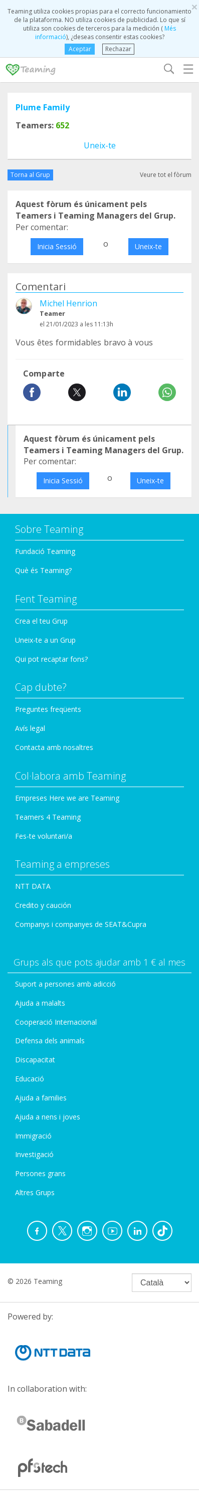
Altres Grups (35, 1192)
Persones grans (40, 1173)
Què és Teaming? (43, 570)
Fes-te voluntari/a (43, 836)
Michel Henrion (68, 303)
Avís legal (30, 728)
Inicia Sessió (57, 246)
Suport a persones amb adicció (65, 984)
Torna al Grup (30, 174)
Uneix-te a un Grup (45, 640)
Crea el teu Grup (41, 621)
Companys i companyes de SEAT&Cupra (80, 924)
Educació (29, 1078)
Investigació (34, 1154)
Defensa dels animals (50, 1040)
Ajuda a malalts (40, 1003)
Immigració (33, 1136)
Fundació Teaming (45, 551)
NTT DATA (33, 886)
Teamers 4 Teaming (48, 817)
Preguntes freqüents (48, 709)
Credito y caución (43, 905)
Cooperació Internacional (56, 1022)
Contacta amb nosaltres (54, 747)
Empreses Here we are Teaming (67, 798)
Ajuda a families (41, 1097)
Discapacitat (35, 1059)
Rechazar (118, 49)
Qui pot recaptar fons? (51, 659)
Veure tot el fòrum (165, 174)
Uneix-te (100, 145)
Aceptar (80, 49)
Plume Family (43, 107)
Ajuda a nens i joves (47, 1116)
